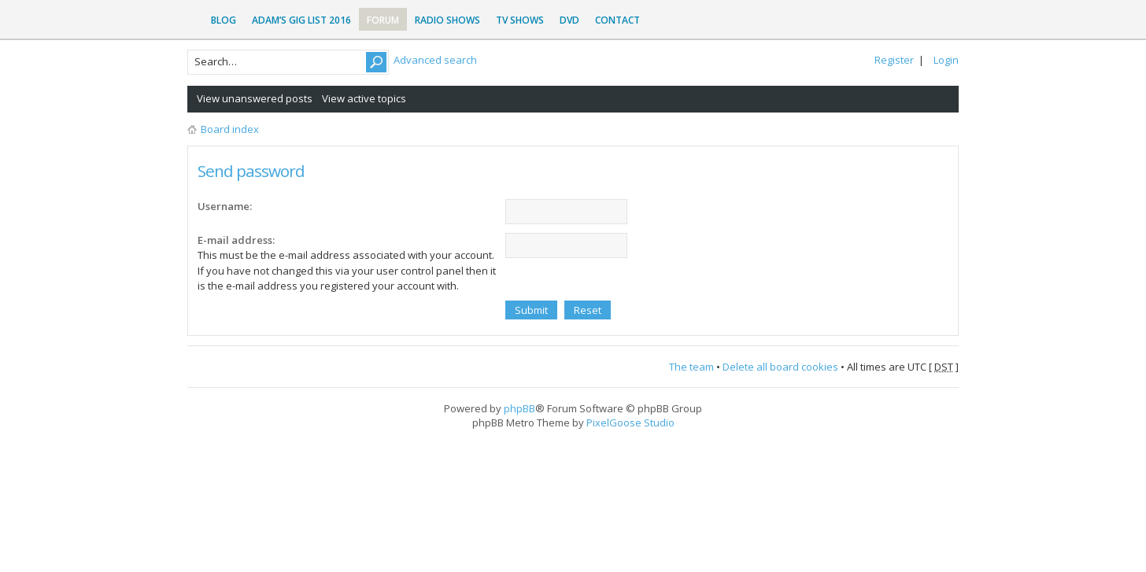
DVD (569, 20)
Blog (223, 20)
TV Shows (520, 20)
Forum (383, 20)
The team (691, 367)
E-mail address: (236, 240)
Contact (617, 20)
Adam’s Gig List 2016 (301, 20)
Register (894, 60)
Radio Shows (447, 20)
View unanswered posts (254, 98)
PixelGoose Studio (630, 422)
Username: (225, 206)
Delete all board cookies (780, 367)
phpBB (519, 408)
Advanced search (435, 60)
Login (946, 60)
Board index (230, 129)
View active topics (364, 98)
